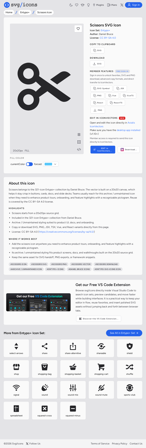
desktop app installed (128, 130)
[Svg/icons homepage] (20, 5)
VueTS (128, 95)
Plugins (98, 5)
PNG (97, 95)
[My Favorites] (76, 5)
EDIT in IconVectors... (102, 149)
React (98, 102)
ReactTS (116, 102)
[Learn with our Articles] (82, 5)
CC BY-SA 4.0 (108, 37)
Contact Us (136, 443)
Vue (112, 95)
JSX (120, 88)
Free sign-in (122, 71)
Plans (112, 5)
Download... (128, 149)
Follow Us (33, 443)
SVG (97, 50)
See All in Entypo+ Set (124, 332)
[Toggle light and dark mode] (71, 5)
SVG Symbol (101, 88)
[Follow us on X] (122, 5)
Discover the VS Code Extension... (99, 318)
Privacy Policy (119, 443)
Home (9, 12)
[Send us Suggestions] (88, 5)
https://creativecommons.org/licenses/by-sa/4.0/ (66, 231)
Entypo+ (25, 12)
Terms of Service (100, 443)
